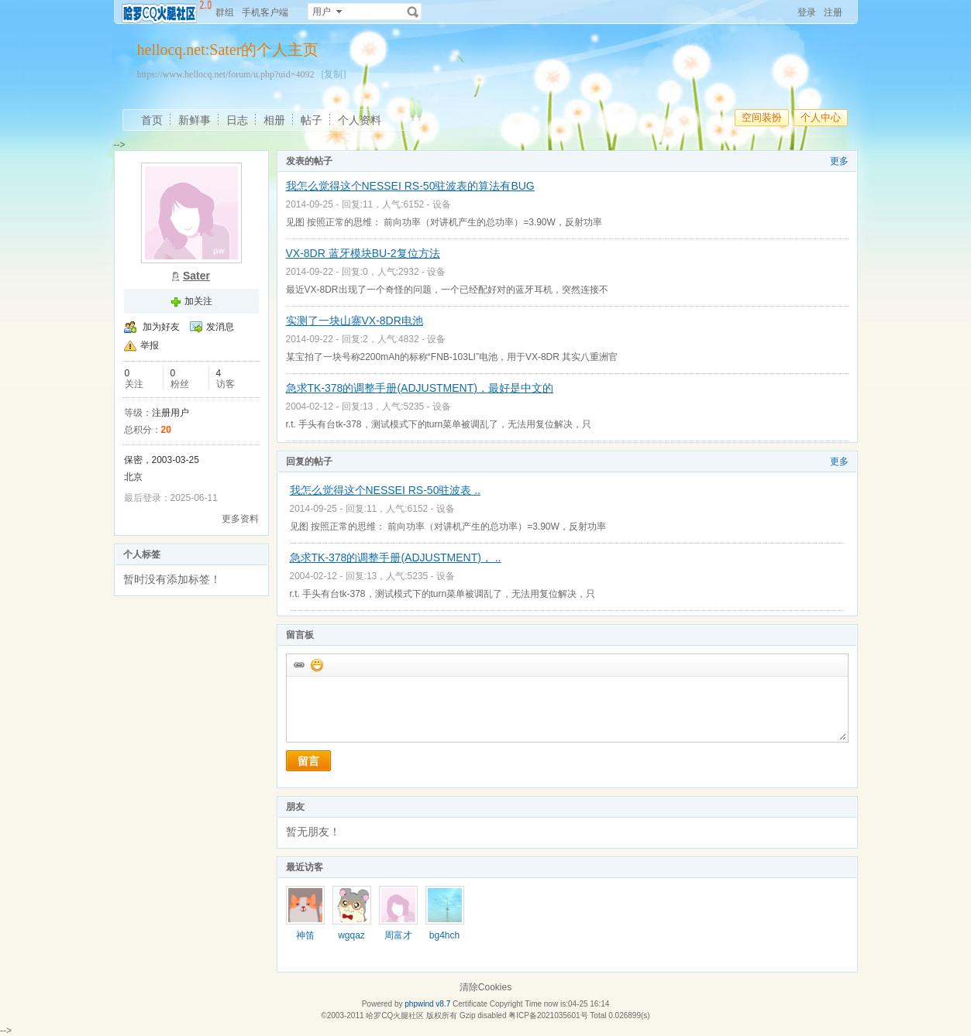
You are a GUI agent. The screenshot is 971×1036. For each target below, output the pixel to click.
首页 (152, 120)
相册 (274, 120)
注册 (833, 12)
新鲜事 (194, 120)
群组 (224, 12)
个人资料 (359, 120)
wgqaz (351, 935)
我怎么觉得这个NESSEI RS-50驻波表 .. (385, 490)
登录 (806, 12)
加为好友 (161, 326)
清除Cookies (485, 987)
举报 (149, 345)
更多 (839, 161)
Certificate (470, 1004)
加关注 (198, 301)
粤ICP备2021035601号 (547, 1015)
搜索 (413, 12)
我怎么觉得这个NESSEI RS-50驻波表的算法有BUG (410, 186)
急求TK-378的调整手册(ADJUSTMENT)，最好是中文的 (419, 388)
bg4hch (444, 935)
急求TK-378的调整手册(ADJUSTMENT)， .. (395, 557)
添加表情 (316, 664)
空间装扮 (762, 117)
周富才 (398, 935)
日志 (237, 120)
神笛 (305, 935)
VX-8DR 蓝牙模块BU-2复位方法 (363, 253)
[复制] (333, 74)
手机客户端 (265, 12)
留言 (308, 761)
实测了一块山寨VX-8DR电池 (354, 320)
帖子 (311, 120)
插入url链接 (298, 664)
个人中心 (821, 117)
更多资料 (240, 518)
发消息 (220, 326)
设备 (441, 204)
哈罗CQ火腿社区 (395, 1015)
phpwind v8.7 (427, 1004)
